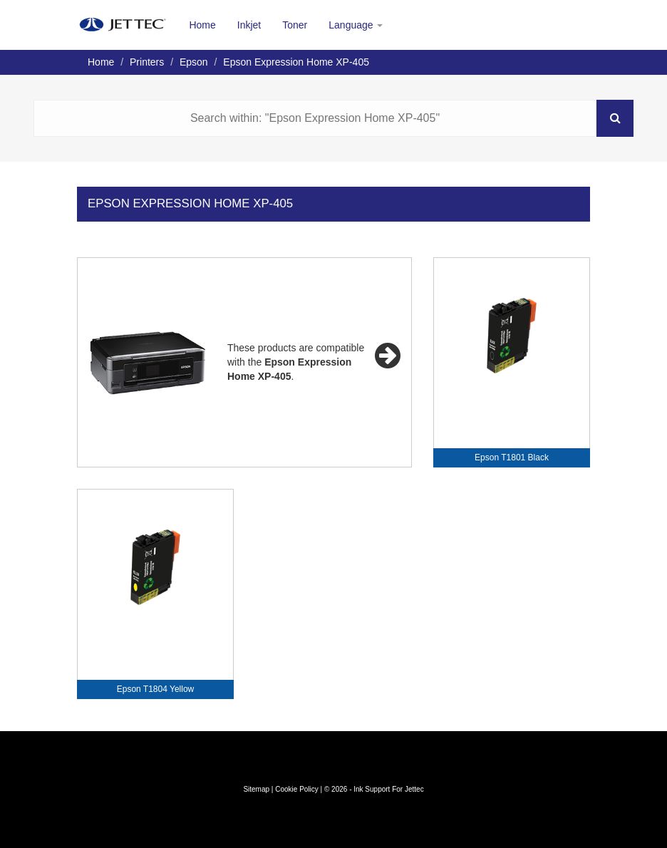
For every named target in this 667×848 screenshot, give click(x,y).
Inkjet (249, 25)
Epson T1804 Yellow (156, 689)
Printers (147, 62)
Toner (294, 25)
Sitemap (256, 789)
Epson (194, 62)
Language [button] (356, 25)
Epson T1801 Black (512, 457)
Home (202, 25)
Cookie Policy (297, 789)
